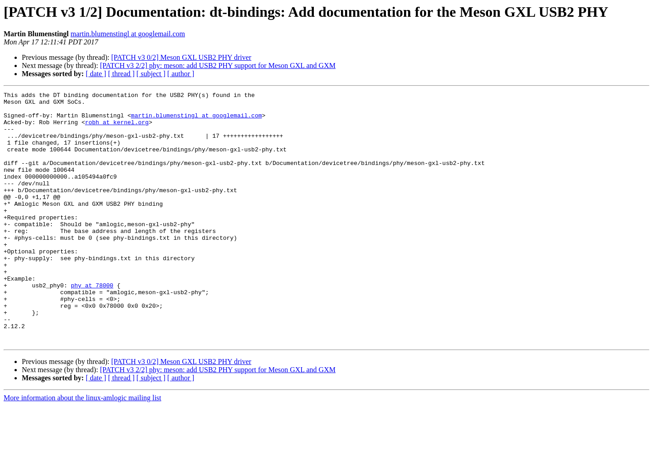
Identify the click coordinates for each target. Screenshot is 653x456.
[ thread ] (121, 74)
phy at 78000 (92, 324)
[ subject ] (151, 74)
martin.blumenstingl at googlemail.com (128, 34)
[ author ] (181, 74)
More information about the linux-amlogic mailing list (82, 448)
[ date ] (96, 74)
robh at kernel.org (116, 129)
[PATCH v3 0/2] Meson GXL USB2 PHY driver (181, 57)
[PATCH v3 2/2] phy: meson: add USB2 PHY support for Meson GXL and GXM (218, 65)
